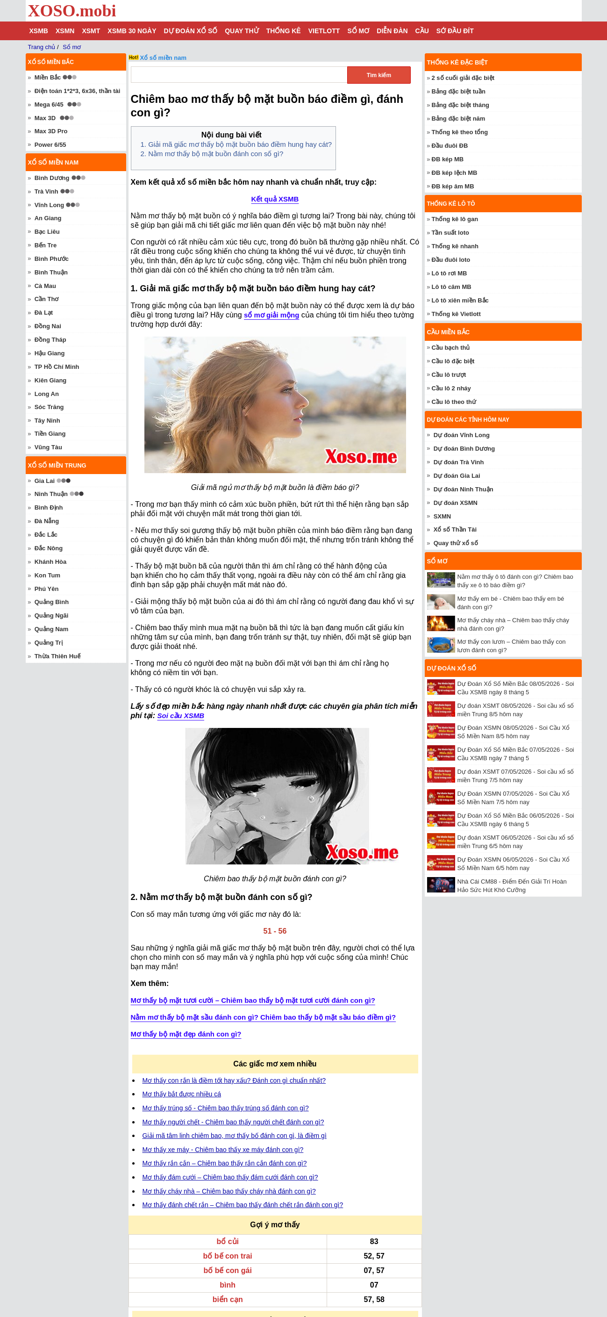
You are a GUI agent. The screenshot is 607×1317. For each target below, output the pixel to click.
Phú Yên (47, 588)
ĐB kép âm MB (453, 186)
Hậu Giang (50, 353)
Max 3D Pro (51, 131)
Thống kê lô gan (455, 219)
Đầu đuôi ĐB (450, 145)
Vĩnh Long (49, 205)
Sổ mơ (358, 31)
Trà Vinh (46, 191)
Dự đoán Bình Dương (464, 448)
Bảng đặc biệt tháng (461, 104)
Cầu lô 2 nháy (451, 388)
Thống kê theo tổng (460, 132)
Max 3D (45, 118)
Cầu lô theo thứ (454, 401)
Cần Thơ (47, 298)
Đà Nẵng (47, 521)
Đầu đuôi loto (451, 259)
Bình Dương (52, 177)
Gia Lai (45, 480)
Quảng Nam (52, 629)
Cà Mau (45, 285)
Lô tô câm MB (451, 286)
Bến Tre (46, 245)
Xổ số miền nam (163, 57)
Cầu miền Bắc (448, 332)
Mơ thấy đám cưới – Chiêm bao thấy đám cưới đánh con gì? (230, 1177)
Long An (47, 393)
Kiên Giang (51, 380)
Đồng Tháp (50, 339)
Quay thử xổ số (456, 543)
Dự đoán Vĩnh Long (462, 435)
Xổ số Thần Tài (455, 529)
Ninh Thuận (51, 493)
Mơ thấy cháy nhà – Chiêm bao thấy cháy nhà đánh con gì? (229, 1191)
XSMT (91, 31)
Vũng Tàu (48, 447)
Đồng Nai (48, 326)
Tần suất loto (450, 232)
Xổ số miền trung (57, 465)
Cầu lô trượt (449, 374)
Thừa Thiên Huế (57, 656)
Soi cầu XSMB (180, 716)
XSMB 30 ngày (131, 31)
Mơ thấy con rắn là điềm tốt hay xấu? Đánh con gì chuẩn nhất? (234, 1080)
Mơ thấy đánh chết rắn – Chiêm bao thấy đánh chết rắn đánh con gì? (243, 1205)
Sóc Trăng (49, 406)
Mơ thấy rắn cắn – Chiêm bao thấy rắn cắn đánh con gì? (225, 1163)
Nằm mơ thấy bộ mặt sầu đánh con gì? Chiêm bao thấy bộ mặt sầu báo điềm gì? (263, 1017)
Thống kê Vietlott (456, 313)
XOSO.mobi (72, 10)
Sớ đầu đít (455, 31)
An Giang (48, 218)
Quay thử (241, 31)
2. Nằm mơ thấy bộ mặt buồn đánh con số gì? (212, 154)
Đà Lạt (44, 312)
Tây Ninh (47, 420)
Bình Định (49, 507)
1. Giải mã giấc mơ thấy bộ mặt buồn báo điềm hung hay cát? (236, 144)
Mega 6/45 (49, 104)
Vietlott (324, 31)
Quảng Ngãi (52, 615)
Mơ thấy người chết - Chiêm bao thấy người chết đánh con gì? (233, 1122)
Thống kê (283, 31)
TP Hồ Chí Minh (57, 366)
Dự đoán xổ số (191, 31)
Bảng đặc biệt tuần (459, 91)
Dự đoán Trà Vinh (459, 462)
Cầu (422, 31)
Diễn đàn (392, 31)
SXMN (442, 516)
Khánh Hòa (51, 561)
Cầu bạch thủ (451, 347)
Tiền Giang (50, 433)
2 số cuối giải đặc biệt (463, 77)
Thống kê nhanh (455, 246)
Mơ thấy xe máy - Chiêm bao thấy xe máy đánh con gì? (223, 1149)
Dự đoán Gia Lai (457, 475)
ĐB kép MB (448, 159)
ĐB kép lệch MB (455, 172)
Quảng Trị (49, 642)
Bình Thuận (51, 272)
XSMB (38, 31)
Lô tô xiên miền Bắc (460, 300)
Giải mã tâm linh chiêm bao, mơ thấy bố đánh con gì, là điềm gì (235, 1135)
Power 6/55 (50, 144)
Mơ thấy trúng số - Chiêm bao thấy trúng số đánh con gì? (226, 1108)
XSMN (65, 31)
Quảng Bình (52, 601)
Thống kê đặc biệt (457, 62)
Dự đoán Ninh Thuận (463, 489)
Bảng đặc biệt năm (459, 118)
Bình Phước (52, 258)
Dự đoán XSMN (456, 502)
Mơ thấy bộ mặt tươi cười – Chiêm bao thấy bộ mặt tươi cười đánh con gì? (253, 1000)
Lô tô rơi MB (449, 273)
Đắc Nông (49, 548)
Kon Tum (47, 575)
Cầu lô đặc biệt (453, 361)
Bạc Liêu (47, 231)
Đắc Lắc (46, 534)
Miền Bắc (48, 77)
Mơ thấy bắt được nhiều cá (182, 1094)
